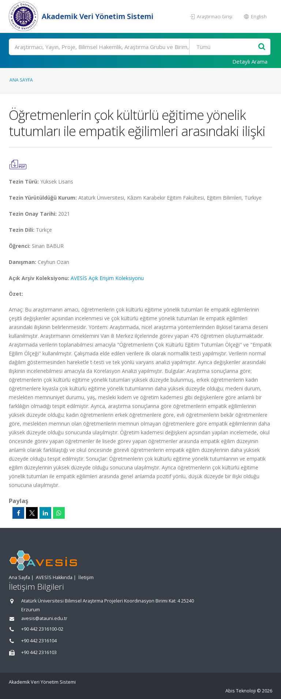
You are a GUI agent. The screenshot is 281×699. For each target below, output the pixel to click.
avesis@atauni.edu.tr (44, 618)
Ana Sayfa (21, 80)
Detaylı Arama (249, 61)
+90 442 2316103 (39, 652)
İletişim (86, 577)
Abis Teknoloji (240, 691)
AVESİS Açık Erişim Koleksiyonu (107, 278)
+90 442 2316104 (39, 641)
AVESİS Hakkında (54, 577)
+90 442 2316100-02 (42, 629)
